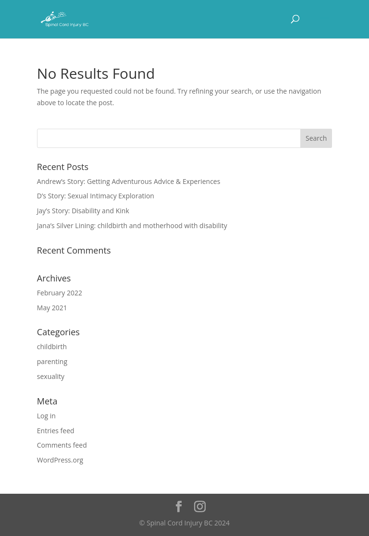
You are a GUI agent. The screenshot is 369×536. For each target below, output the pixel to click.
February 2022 (59, 292)
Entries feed (55, 430)
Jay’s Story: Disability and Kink (83, 210)
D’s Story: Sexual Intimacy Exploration (95, 195)
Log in (46, 415)
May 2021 (52, 307)
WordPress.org (60, 459)
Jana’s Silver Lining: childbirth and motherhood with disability (132, 225)
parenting (52, 361)
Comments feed (62, 445)
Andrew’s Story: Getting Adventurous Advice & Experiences (129, 181)
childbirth (52, 346)
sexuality (50, 376)
